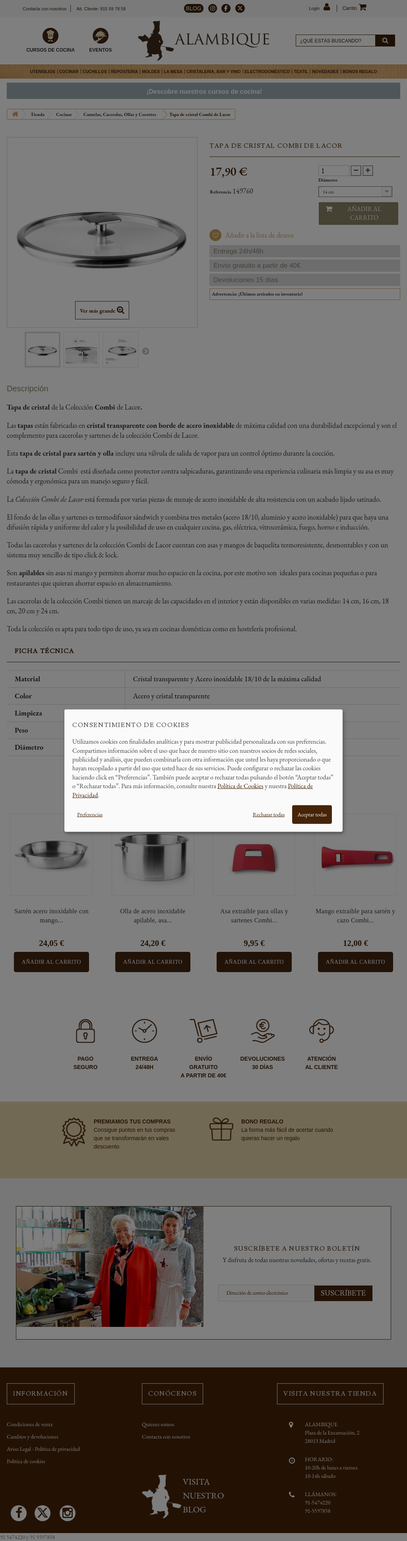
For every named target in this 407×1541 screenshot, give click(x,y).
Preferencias (90, 814)
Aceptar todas (312, 814)
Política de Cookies (240, 786)
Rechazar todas (269, 814)
